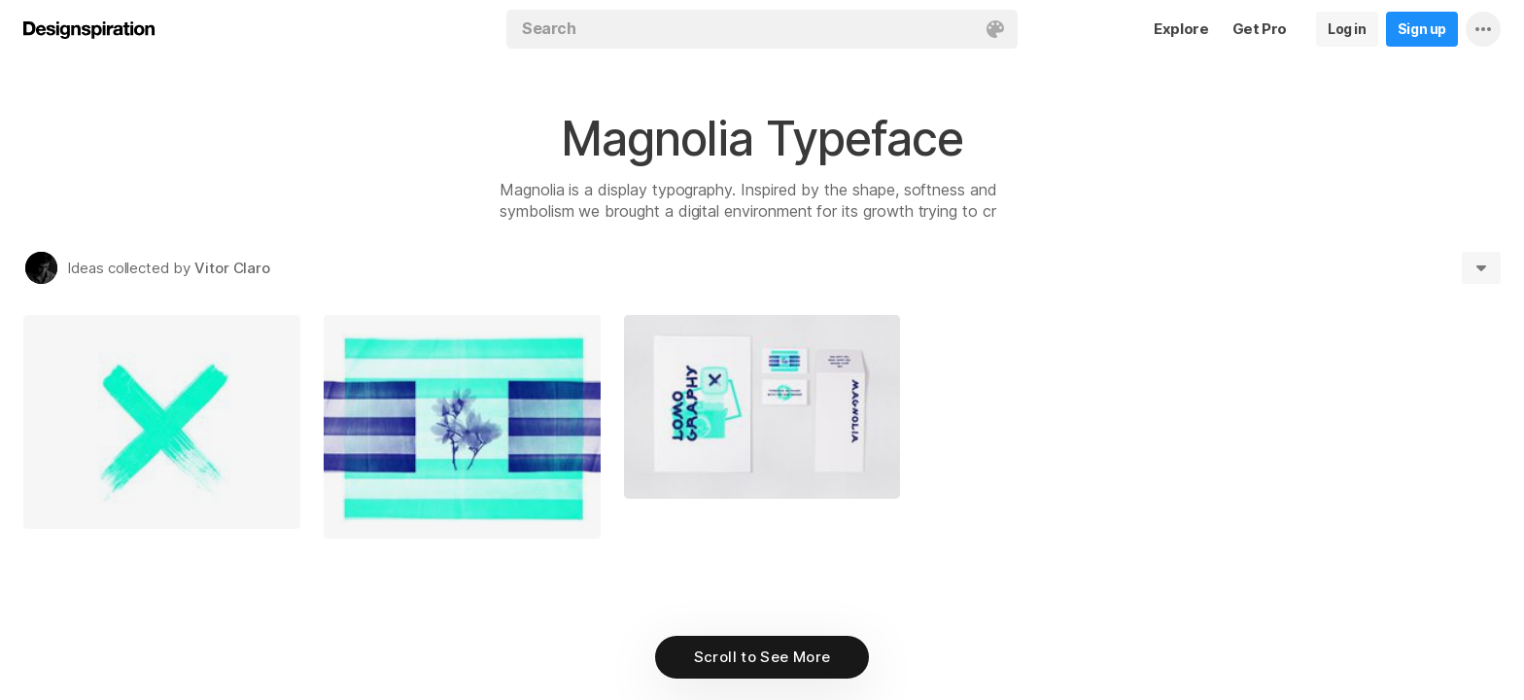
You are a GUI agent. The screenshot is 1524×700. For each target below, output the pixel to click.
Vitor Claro (232, 268)
